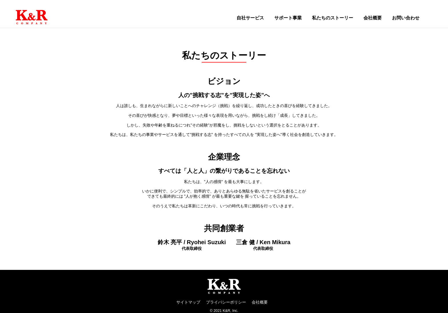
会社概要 (372, 17)
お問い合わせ (405, 17)
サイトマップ (188, 302)
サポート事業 (288, 17)
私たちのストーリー (332, 17)
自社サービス (250, 17)
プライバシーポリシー (226, 302)
